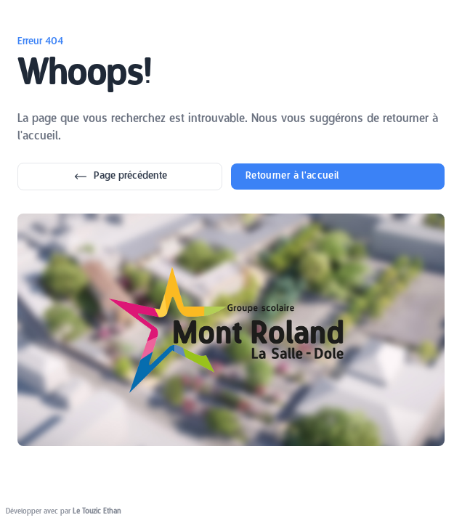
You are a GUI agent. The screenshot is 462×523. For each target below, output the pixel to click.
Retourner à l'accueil (292, 176)
